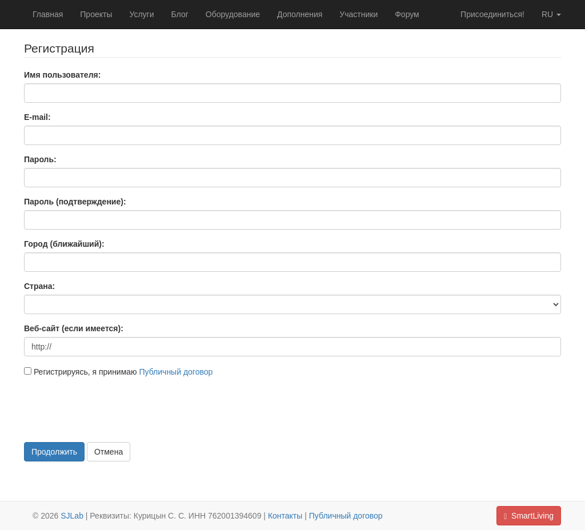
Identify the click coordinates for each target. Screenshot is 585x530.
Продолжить (54, 451)
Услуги (141, 14)
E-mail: (37, 117)
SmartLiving (529, 516)
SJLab (72, 515)
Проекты (96, 14)
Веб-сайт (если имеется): (73, 328)
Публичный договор (176, 371)
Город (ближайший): (64, 243)
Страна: (39, 286)
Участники (358, 14)
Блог (180, 14)
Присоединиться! (492, 14)
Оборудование (233, 14)
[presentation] (111, 408)
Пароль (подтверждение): (75, 201)
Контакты (285, 515)
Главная (48, 14)
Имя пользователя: (62, 74)
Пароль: (40, 159)
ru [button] (551, 14)
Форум (407, 14)
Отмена (108, 451)
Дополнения (299, 14)
